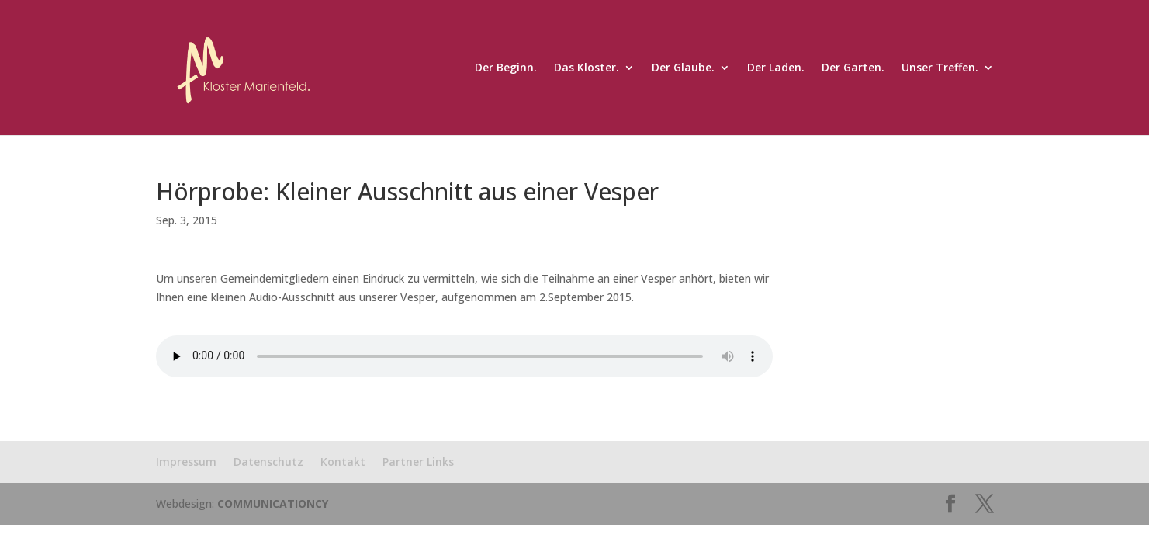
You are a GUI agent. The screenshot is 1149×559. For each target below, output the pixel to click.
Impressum (186, 461)
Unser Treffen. (940, 68)
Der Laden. (776, 68)
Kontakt (342, 461)
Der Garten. (853, 68)
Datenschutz (268, 461)
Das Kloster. (586, 68)
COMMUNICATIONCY (272, 503)
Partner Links (418, 461)
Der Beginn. (506, 68)
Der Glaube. (683, 68)
